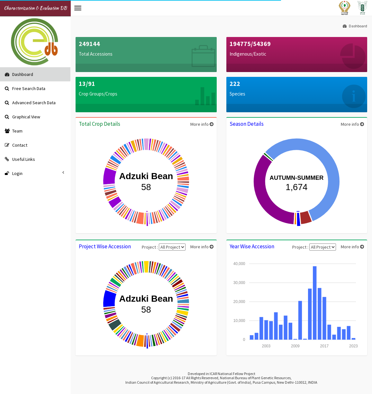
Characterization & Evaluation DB (35, 8)
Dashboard (355, 25)
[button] (77, 8)
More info (201, 124)
